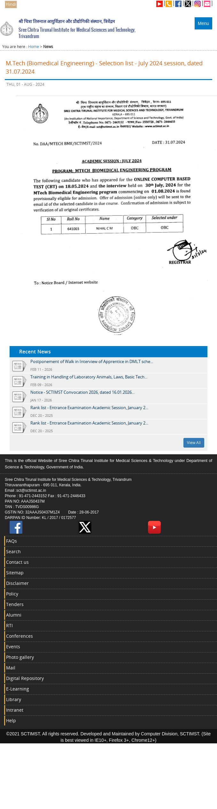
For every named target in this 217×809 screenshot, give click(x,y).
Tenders (15, 604)
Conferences (19, 636)
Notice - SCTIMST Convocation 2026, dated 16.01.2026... (82, 392)
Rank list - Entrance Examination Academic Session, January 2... (89, 407)
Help (11, 720)
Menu (203, 23)
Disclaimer (17, 583)
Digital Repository (25, 678)
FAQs (11, 541)
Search (13, 551)
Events (13, 646)
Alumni (13, 615)
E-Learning (17, 689)
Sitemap (15, 573)
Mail (10, 668)
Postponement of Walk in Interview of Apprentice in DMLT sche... (91, 361)
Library (13, 699)
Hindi (11, 4)
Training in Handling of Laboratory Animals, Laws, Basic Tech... (88, 377)
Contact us (17, 562)
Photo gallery (20, 657)
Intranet (14, 710)
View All (194, 442)
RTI (9, 625)
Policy (12, 594)
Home (33, 46)
